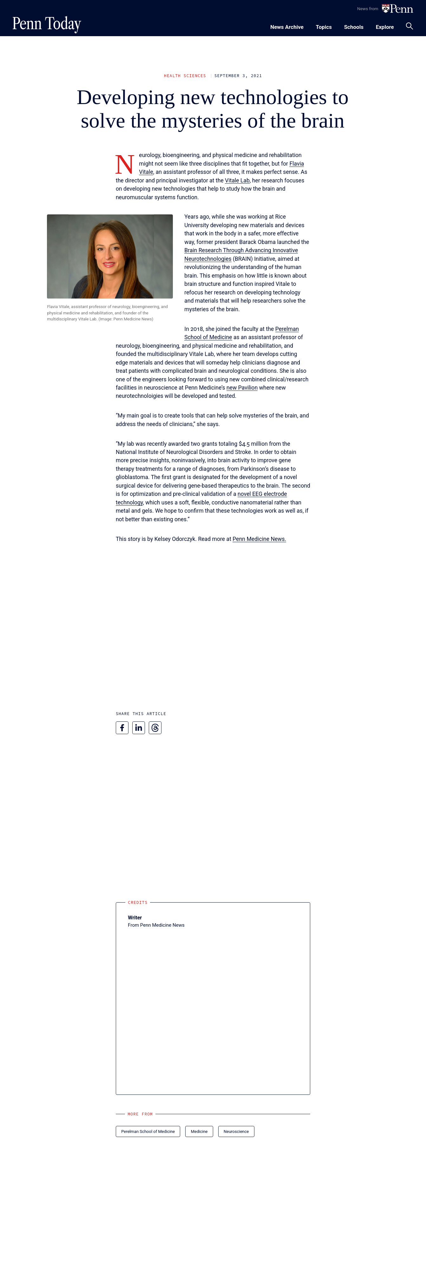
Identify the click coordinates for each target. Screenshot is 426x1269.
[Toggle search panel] (409, 26)
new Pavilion (242, 388)
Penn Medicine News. (259, 539)
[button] (110, 256)
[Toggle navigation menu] (324, 26)
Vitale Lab (237, 180)
